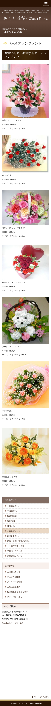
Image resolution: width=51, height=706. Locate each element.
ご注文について (13, 572)
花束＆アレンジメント (16, 531)
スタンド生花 (12, 536)
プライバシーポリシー (16, 597)
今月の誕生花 (12, 506)
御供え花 (11, 526)
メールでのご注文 (14, 582)
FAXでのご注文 (13, 577)
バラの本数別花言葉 (15, 546)
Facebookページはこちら (13, 623)
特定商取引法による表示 (17, 592)
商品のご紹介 (10, 500)
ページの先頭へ (41, 697)
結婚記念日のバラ (14, 556)
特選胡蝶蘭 (12, 516)
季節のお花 (12, 511)
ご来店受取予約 (13, 587)
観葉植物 (11, 521)
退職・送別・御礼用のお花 (18, 541)
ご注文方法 (10, 566)
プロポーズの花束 (14, 551)
